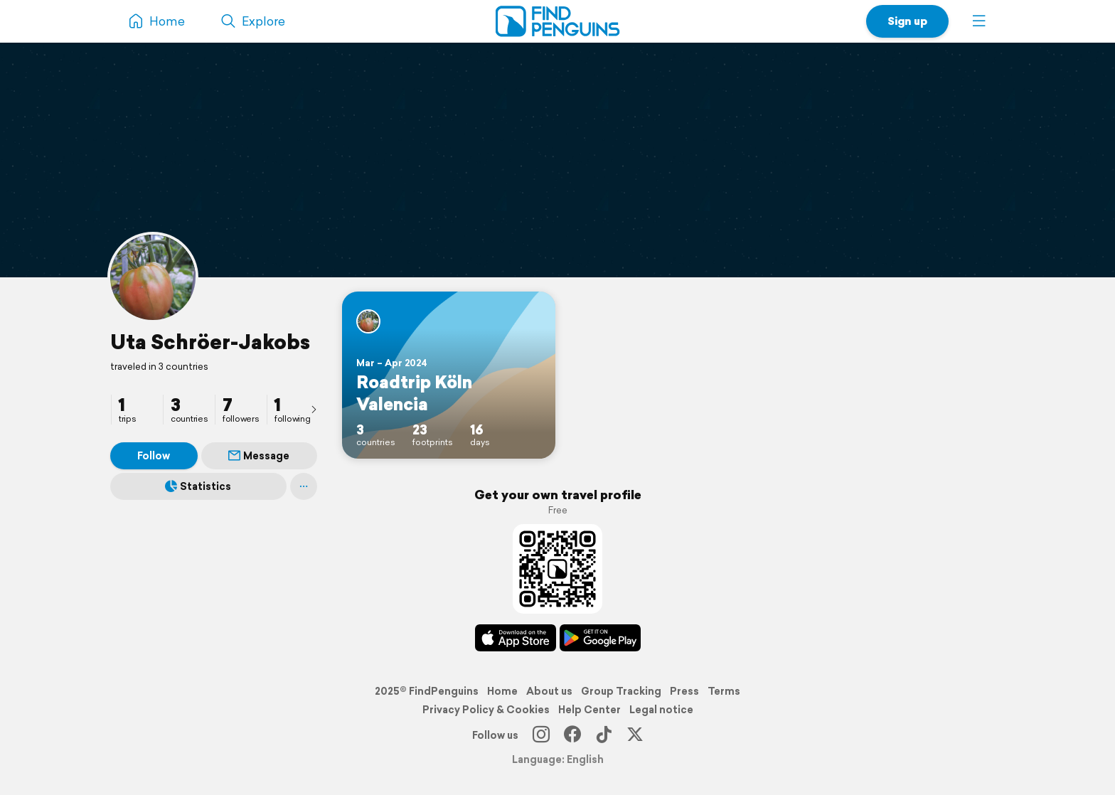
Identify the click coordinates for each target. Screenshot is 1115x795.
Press (684, 691)
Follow (153, 456)
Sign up (907, 21)
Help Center (589, 710)
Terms (724, 691)
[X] (635, 735)
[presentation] (313, 409)
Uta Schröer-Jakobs (210, 341)
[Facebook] (572, 735)
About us (549, 691)
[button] (979, 21)
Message (258, 456)
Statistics (198, 486)
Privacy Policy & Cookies (486, 710)
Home (502, 691)
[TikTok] (603, 735)
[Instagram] (541, 735)
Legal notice (661, 710)
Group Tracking (621, 691)
